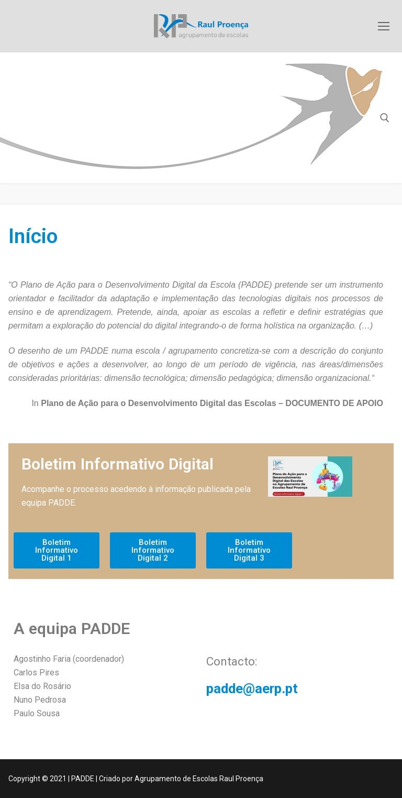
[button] (56, 550)
